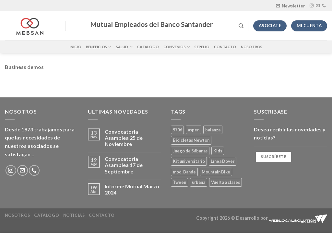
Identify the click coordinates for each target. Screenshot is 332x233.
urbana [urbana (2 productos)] (198, 182)
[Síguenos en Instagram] (312, 6)
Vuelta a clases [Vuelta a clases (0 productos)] (225, 182)
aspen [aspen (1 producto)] (193, 129)
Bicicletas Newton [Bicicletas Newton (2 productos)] (191, 140)
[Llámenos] (324, 6)
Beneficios (99, 47)
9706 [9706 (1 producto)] (177, 129)
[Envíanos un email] (318, 6)
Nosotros (252, 47)
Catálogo (148, 47)
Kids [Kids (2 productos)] (217, 150)
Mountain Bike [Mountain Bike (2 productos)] (216, 171)
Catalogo (46, 215)
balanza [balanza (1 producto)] (212, 129)
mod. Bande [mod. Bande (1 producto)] (184, 171)
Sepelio (202, 47)
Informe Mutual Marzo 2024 (132, 189)
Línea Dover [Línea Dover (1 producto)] (222, 161)
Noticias (74, 215)
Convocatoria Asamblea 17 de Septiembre (124, 165)
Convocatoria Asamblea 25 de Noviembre (124, 137)
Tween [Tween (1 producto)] (179, 182)
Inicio (75, 47)
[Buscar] (241, 26)
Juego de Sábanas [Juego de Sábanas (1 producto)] (190, 150)
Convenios (176, 47)
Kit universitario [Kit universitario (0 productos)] (189, 161)
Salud (124, 47)
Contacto (225, 47)
